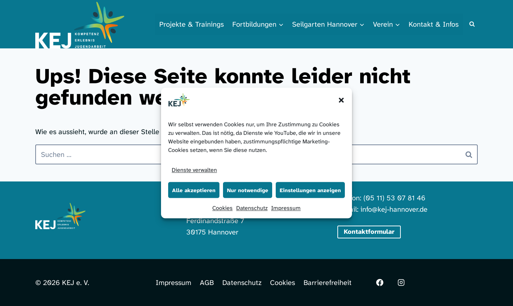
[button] (341, 100)
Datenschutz (252, 208)
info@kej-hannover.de (394, 209)
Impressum (286, 208)
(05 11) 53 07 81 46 (394, 197)
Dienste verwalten (194, 170)
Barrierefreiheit (328, 282)
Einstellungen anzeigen (310, 190)
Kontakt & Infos (433, 24)
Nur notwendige (247, 190)
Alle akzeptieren (194, 190)
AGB (207, 282)
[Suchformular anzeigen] (472, 24)
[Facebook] (380, 282)
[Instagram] (401, 282)
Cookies (222, 208)
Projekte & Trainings (191, 24)
